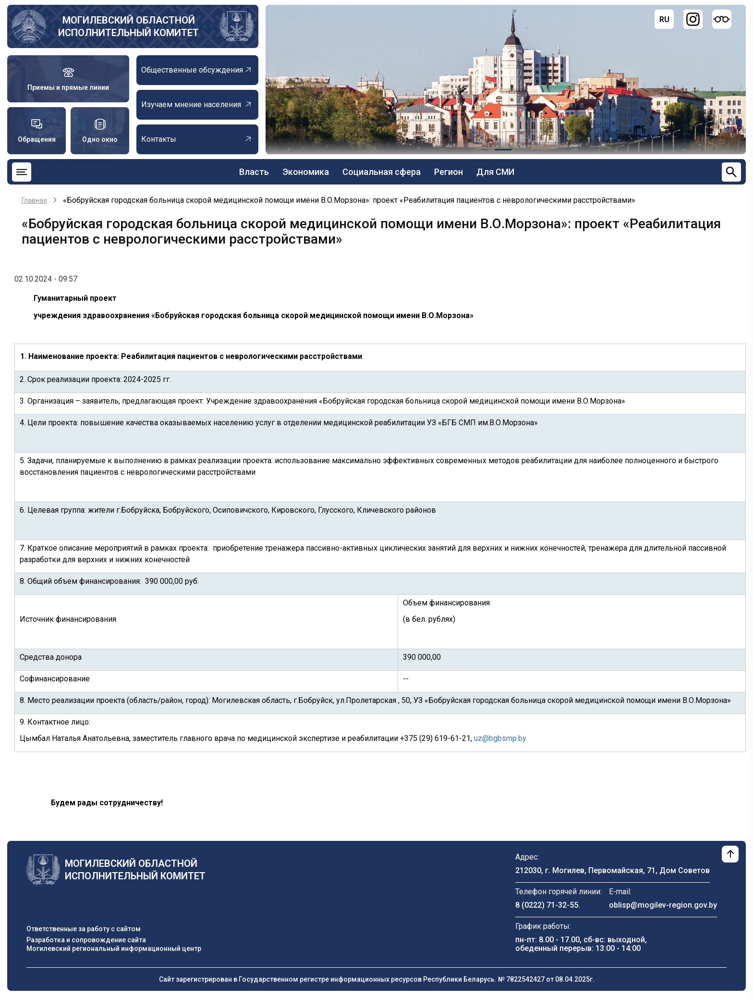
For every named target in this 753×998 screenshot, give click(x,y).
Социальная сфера (381, 172)
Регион (448, 172)
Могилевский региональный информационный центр (113, 948)
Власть (254, 172)
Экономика (305, 172)
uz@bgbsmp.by (500, 738)
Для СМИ (495, 172)
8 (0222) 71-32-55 (546, 905)
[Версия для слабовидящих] (721, 19)
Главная (34, 200)
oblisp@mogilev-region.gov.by (663, 905)
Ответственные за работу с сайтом (83, 929)
